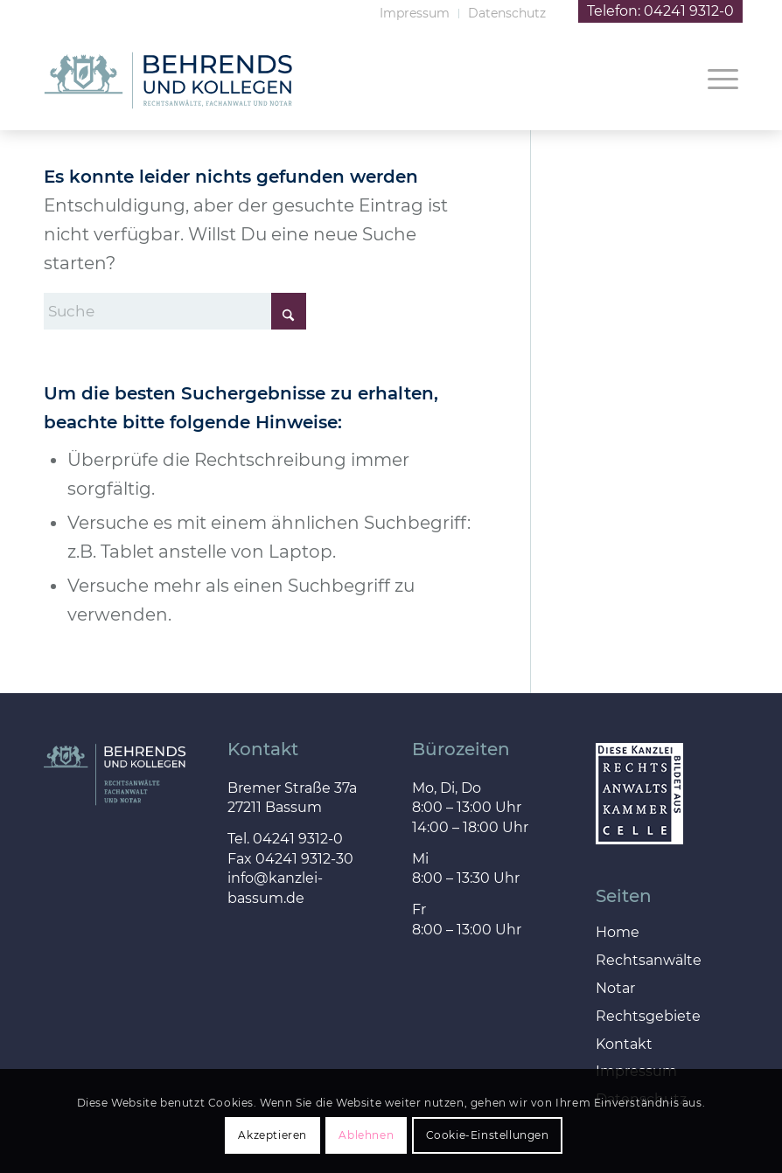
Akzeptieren (272, 1135)
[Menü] (714, 77)
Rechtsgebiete (648, 1017)
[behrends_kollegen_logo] (168, 104)
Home (617, 933)
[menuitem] (415, 13)
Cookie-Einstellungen (487, 1135)
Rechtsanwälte (649, 961)
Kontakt (624, 1045)
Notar (615, 989)
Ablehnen (366, 1135)
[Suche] (175, 311)
